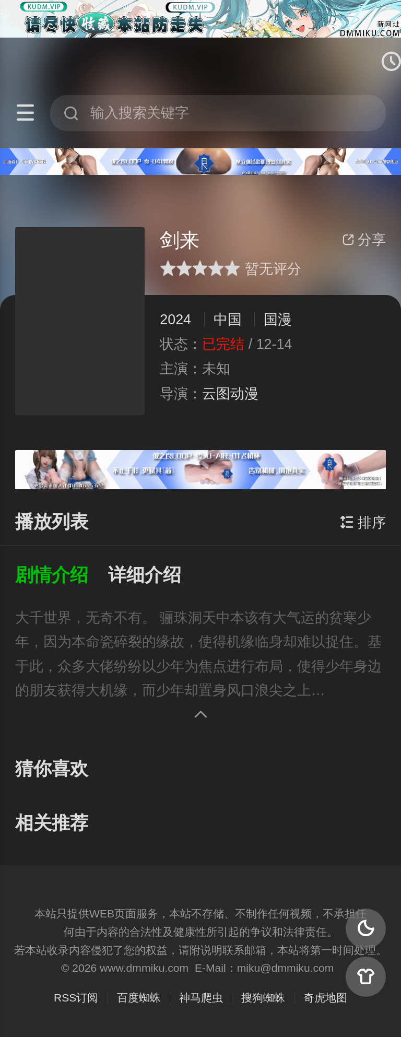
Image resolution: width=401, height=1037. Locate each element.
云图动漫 (230, 394)
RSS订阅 (76, 998)
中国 (228, 319)
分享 (364, 240)
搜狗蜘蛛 (263, 998)
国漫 (278, 319)
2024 (175, 319)
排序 (363, 523)
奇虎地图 (325, 998)
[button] (61, 575)
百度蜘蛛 (139, 998)
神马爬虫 (201, 998)
